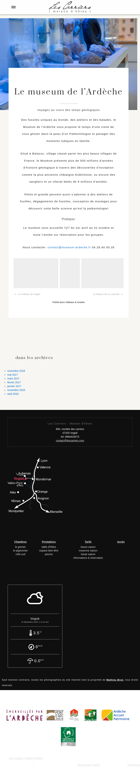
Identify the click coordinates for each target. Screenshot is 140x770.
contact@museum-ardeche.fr (69, 247)
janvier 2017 (14, 386)
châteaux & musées (75, 302)
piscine (49, 554)
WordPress (133, 764)
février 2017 (14, 382)
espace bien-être (48, 550)
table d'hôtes (49, 546)
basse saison (88, 546)
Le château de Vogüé (29, 294)
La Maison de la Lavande (106, 294)
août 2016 (13, 393)
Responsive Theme (89, 764)
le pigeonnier (20, 550)
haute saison (88, 554)
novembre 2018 (16, 370)
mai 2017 (12, 374)
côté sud (20, 554)
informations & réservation (88, 557)
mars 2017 (13, 378)
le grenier (20, 546)
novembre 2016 (16, 390)
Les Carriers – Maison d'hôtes (25, 758)
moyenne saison (88, 550)
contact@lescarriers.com (70, 440)
